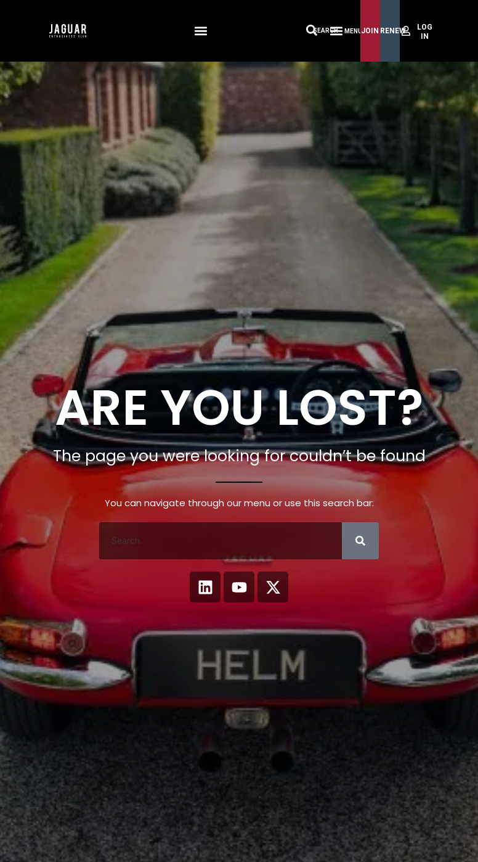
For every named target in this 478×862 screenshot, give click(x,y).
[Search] (360, 540)
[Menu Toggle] (336, 31)
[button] (200, 31)
